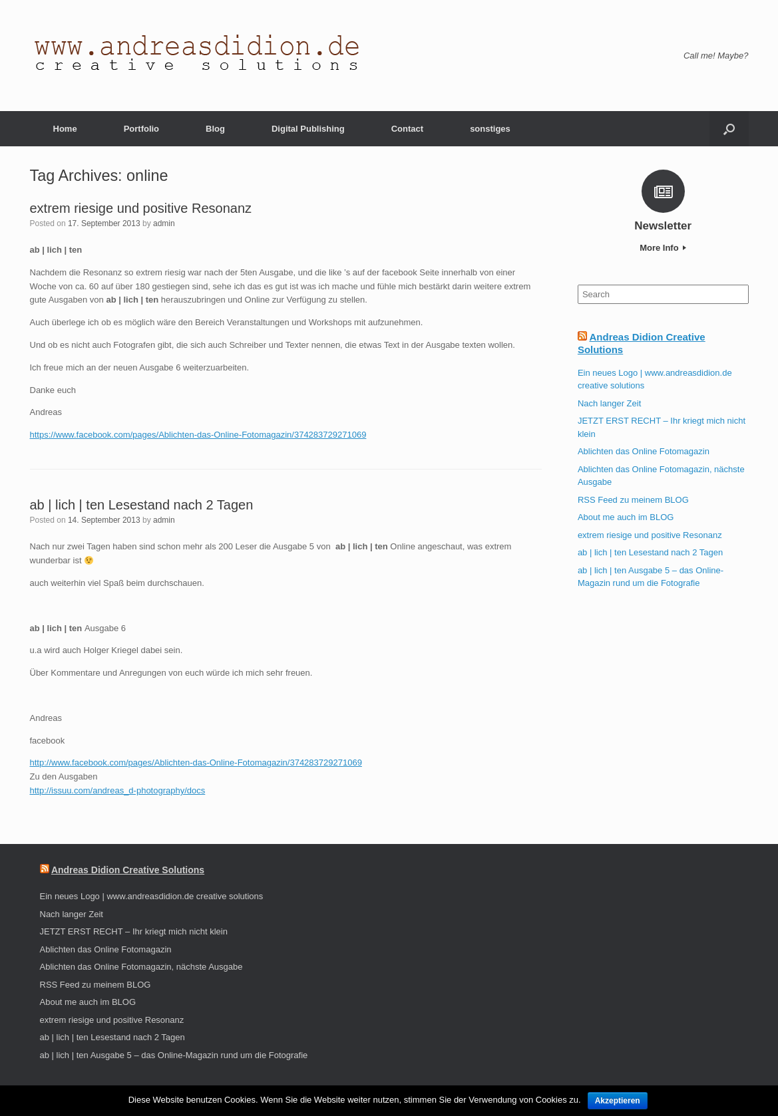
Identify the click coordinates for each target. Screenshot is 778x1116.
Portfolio (141, 129)
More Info (663, 248)
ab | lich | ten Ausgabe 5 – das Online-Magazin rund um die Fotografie (174, 1055)
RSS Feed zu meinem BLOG (633, 500)
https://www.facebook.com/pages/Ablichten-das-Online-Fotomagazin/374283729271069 (198, 435)
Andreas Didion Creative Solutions (127, 870)
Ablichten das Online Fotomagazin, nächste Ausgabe (141, 967)
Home (65, 129)
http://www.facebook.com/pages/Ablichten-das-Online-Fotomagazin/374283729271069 (196, 762)
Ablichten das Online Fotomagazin (643, 451)
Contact (407, 129)
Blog (215, 129)
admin (164, 223)
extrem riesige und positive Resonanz (141, 208)
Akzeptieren (617, 1100)
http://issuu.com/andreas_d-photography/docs (118, 790)
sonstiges (490, 129)
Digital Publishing (308, 129)
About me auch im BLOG (626, 517)
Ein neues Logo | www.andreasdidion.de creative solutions (152, 896)
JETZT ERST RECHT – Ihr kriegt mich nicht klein (134, 931)
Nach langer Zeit (609, 403)
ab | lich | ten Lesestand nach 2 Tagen (142, 504)
